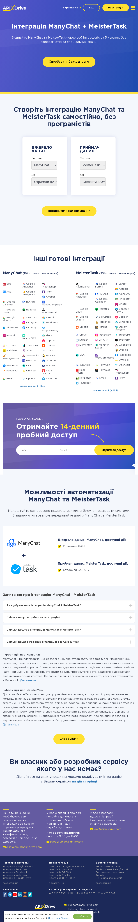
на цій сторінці (84, 781)
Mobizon (31, 361)
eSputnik (51, 361)
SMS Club (31, 318)
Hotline (103, 327)
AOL (9, 292)
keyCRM (50, 366)
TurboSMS (32, 346)
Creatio (50, 346)
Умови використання (108, 867)
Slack (49, 336)
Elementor (85, 345)
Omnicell (31, 371)
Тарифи (100, 875)
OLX (28, 366)
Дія (33, 175)
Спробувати (69, 739)
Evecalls (50, 356)
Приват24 (85, 378)
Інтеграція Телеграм (15, 870)
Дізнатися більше (58, 918)
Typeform (124, 340)
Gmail (9, 379)
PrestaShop (49, 287)
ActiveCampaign (52, 305)
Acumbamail (49, 313)
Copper (50, 341)
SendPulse (52, 323)
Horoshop (105, 322)
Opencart (32, 379)
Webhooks (32, 356)
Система (36, 158)
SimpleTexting (50, 331)
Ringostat (124, 299)
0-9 (113, 893)
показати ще (10, 883)
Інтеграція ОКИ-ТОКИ (62, 878)
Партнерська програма (110, 872)
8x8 (8, 284)
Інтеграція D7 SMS (60, 872)
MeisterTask (57, 37)
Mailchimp (12, 351)
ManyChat (35, 37)
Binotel (10, 336)
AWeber (50, 297)
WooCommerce (104, 358)
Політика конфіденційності (112, 870)
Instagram (32, 323)
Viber (29, 351)
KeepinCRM (29, 338)
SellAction (105, 317)
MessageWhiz (11, 359)
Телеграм (52, 379)
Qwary (122, 284)
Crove (49, 351)
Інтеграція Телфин (60, 875)
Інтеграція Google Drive (17, 878)
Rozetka (31, 310)
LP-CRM (11, 346)
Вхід (91, 8)
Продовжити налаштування (69, 211)
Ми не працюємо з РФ (109, 878)
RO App (31, 302)
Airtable (50, 318)
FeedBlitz (12, 371)
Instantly (31, 328)
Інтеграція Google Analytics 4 (67, 867)
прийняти (82, 917)
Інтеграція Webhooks (15, 875)
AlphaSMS (12, 328)
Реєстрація (115, 8)
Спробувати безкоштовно (69, 61)
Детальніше (28, 680)
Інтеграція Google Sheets (18, 867)
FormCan (104, 365)
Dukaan (83, 340)
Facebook (12, 366)
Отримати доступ (114, 450)
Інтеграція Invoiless (60, 870)
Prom (49, 292)
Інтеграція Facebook (15, 872)
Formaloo (105, 370)
